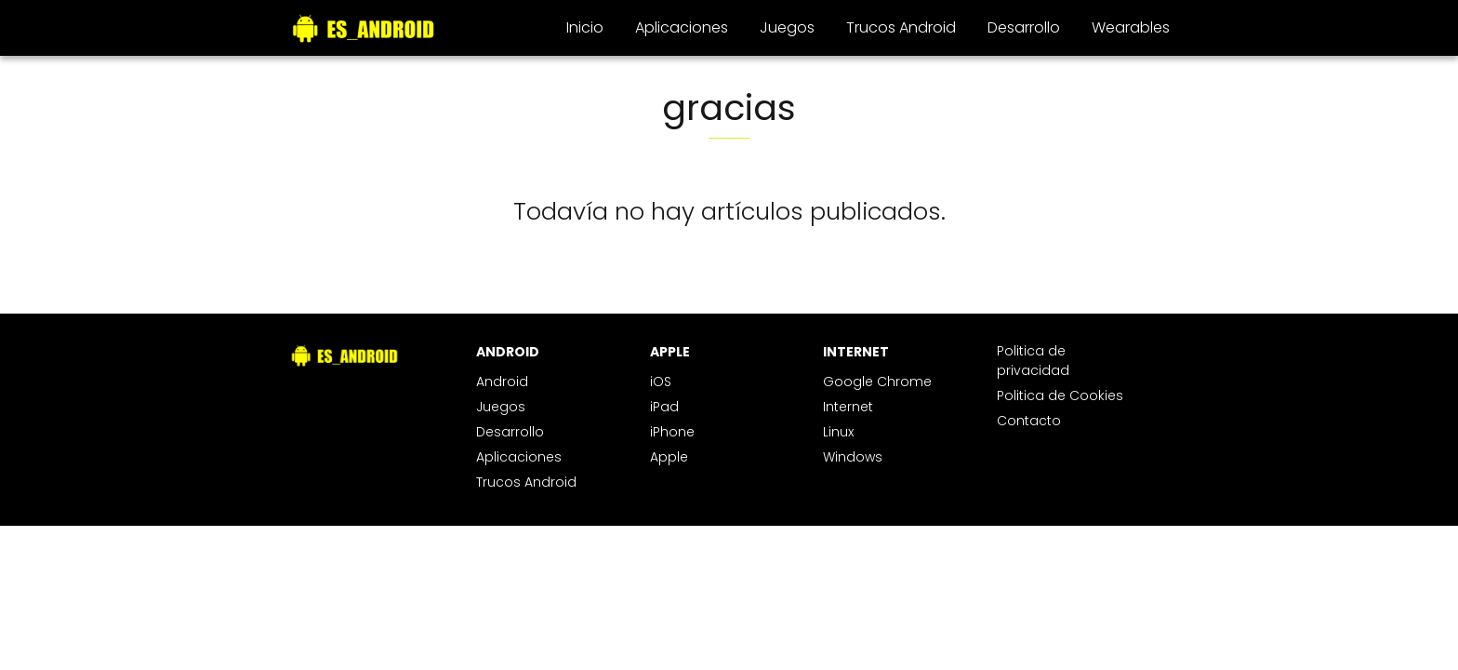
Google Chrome (877, 381)
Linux (838, 431)
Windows (852, 457)
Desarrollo (1023, 27)
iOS (660, 381)
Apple (669, 457)
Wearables (1131, 27)
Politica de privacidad (1033, 361)
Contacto (1029, 420)
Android (502, 381)
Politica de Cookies (1060, 395)
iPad (664, 406)
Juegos (787, 27)
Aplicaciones (681, 27)
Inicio (584, 27)
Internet (848, 406)
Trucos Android (901, 27)
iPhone (672, 431)
